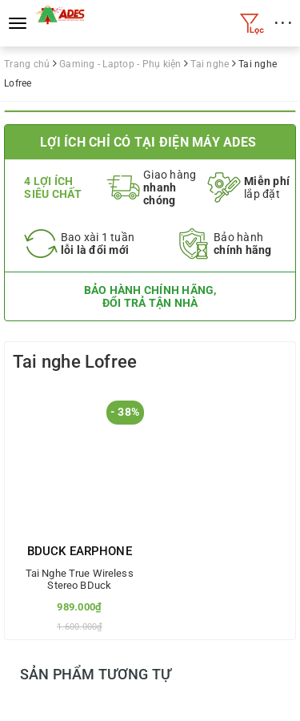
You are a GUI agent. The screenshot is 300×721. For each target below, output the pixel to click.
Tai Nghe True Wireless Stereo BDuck (80, 579)
